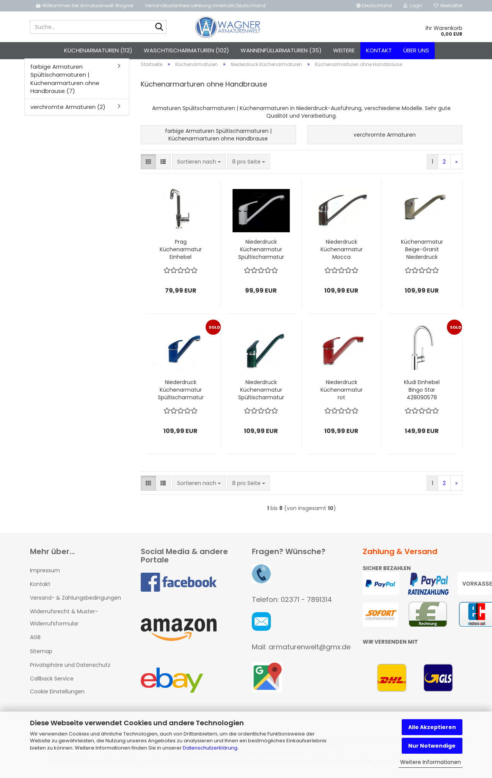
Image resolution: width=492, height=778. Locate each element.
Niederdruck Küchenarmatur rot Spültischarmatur (342, 394)
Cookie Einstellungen (57, 695)
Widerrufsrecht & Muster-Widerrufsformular (64, 622)
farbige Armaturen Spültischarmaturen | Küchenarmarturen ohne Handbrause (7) (64, 83)
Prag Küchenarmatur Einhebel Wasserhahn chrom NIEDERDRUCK (181, 253)
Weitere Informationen (430, 762)
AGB (35, 642)
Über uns (416, 50)
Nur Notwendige (432, 746)
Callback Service (52, 683)
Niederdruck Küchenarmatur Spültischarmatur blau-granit (181, 394)
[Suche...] (159, 27)
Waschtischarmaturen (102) (186, 50)
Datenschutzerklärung (210, 747)
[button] (374, 5)
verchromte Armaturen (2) (67, 111)
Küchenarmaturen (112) (98, 50)
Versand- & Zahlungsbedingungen (75, 602)
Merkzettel (448, 5)
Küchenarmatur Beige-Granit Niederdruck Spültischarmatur (422, 253)
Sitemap (41, 655)
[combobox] (199, 165)
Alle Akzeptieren (432, 727)
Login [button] (412, 5)
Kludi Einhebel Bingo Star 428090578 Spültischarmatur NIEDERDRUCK (422, 394)
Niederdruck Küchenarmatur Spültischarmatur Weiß (261, 253)
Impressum (45, 574)
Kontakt (379, 50)
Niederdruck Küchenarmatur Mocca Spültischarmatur (342, 253)
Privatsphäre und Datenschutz (70, 669)
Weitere (344, 50)
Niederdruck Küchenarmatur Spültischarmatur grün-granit (261, 394)
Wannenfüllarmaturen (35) (281, 50)
